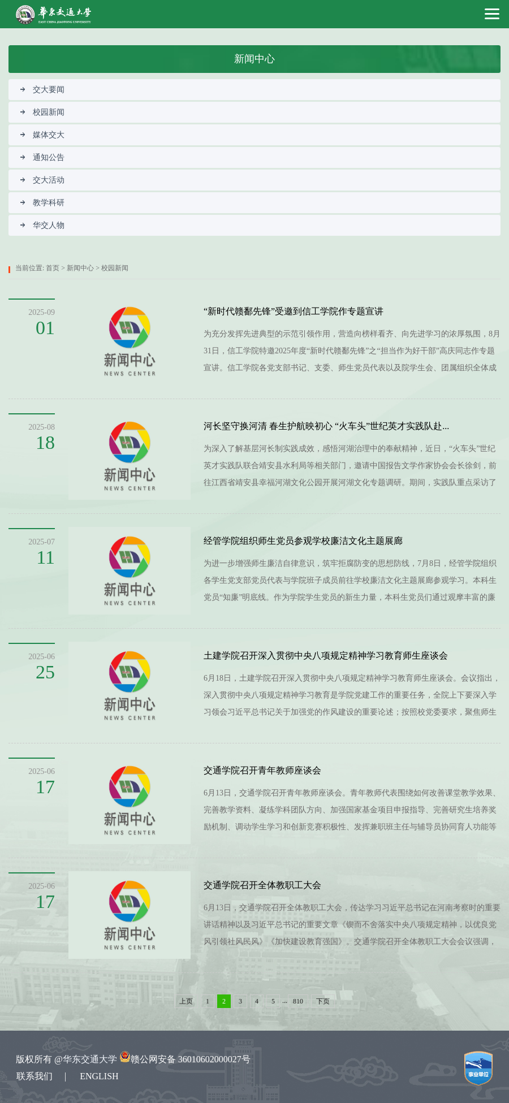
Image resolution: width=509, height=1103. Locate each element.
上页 (186, 1001)
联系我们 (34, 1076)
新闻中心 (80, 268)
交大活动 (42, 180)
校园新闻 (42, 112)
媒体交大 (42, 135)
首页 (52, 268)
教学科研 (42, 202)
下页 (323, 1001)
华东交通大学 (90, 1059)
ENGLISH (99, 1076)
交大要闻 (42, 89)
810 (298, 1001)
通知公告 (42, 157)
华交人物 (42, 225)
